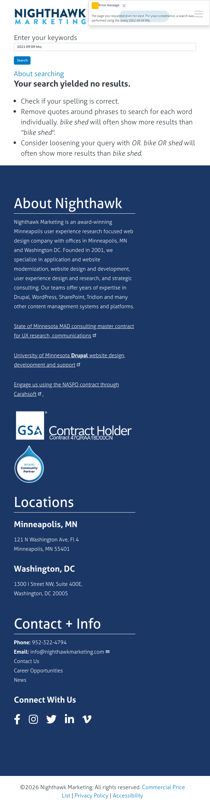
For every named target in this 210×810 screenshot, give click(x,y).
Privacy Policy (91, 795)
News (20, 680)
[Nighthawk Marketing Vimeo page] (90, 721)
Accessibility (128, 795)
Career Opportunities (38, 670)
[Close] (124, 5)
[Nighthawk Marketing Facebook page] (20, 721)
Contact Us (26, 661)
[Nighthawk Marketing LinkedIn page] (73, 721)
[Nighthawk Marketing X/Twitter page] (55, 721)
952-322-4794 (49, 642)
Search (22, 60)
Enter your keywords (45, 37)
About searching (39, 73)
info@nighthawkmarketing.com (67, 651)
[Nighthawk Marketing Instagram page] (37, 721)
